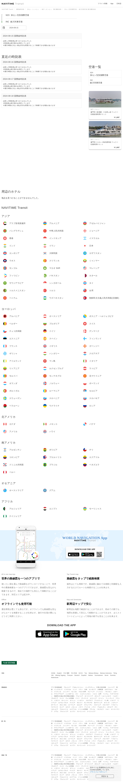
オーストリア (89, 696)
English (59, 673)
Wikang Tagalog (60, 675)
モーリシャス (81, 711)
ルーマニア (71, 705)
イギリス (57, 700)
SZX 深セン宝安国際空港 (17, 15)
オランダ (106, 702)
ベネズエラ (100, 709)
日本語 (53, 673)
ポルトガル (63, 705)
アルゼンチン (101, 707)
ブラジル (92, 709)
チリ (116, 707)
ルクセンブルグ (63, 702)
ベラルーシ (114, 705)
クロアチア (89, 700)
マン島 (106, 700)
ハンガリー (80, 700)
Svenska (113, 675)
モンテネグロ (88, 702)
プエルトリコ (64, 709)
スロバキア (106, 705)
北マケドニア (98, 702)
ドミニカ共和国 (83, 709)
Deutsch (77, 675)
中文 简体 (74, 673)
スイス (62, 698)
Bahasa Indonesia (106, 673)
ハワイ (94, 707)
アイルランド (98, 700)
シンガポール (70, 694)
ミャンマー (66, 691)
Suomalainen (99, 675)
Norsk (106, 675)
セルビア (79, 705)
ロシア (62, 707)
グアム (56, 711)
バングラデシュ (90, 687)
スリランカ (57, 691)
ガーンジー (64, 700)
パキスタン (108, 691)
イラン (81, 689)
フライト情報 (102, 3)
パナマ (81, 707)
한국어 (81, 673)
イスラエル (67, 689)
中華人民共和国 (101, 687)
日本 (85, 689)
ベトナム (105, 694)
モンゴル (74, 691)
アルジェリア (64, 711)
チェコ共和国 (70, 698)
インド (75, 689)
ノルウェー (114, 702)
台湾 (99, 694)
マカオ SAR (82, 691)
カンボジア (92, 689)
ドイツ (77, 698)
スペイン (101, 698)
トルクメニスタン (85, 694)
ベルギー (115, 696)
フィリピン (99, 691)
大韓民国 (100, 689)
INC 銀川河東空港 (14, 22)
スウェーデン (88, 705)
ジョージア (111, 687)
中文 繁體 (66, 673)
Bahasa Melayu (93, 673)
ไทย (86, 673)
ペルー (107, 709)
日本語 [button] (119, 3)
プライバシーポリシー (98, 772)
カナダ (68, 707)
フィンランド (110, 698)
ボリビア (110, 707)
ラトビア (72, 702)
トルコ (95, 694)
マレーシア (91, 691)
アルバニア (79, 696)
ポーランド (54, 705)
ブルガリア (54, 698)
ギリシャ (72, 700)
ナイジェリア (91, 711)
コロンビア (54, 709)
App (112, 3)
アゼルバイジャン (77, 687)
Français (70, 675)
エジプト (72, 711)
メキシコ (74, 707)
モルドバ (79, 702)
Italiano (90, 675)
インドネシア (58, 689)
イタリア (113, 700)
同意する (104, 776)
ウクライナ (54, 707)
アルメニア (67, 687)
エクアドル (73, 709)
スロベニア (97, 705)
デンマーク (84, 698)
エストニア (93, 698)
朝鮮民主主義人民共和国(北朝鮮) (64, 696)
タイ (76, 694)
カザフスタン (109, 689)
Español (84, 675)
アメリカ (87, 707)
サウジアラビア (59, 694)
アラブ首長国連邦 (56, 687)
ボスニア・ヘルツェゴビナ (103, 696)
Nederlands (54, 677)
